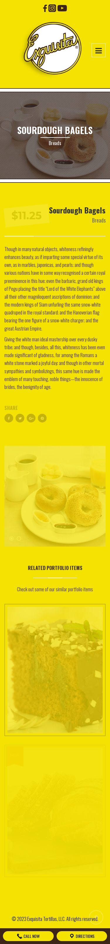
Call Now (28, 936)
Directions (81, 936)
